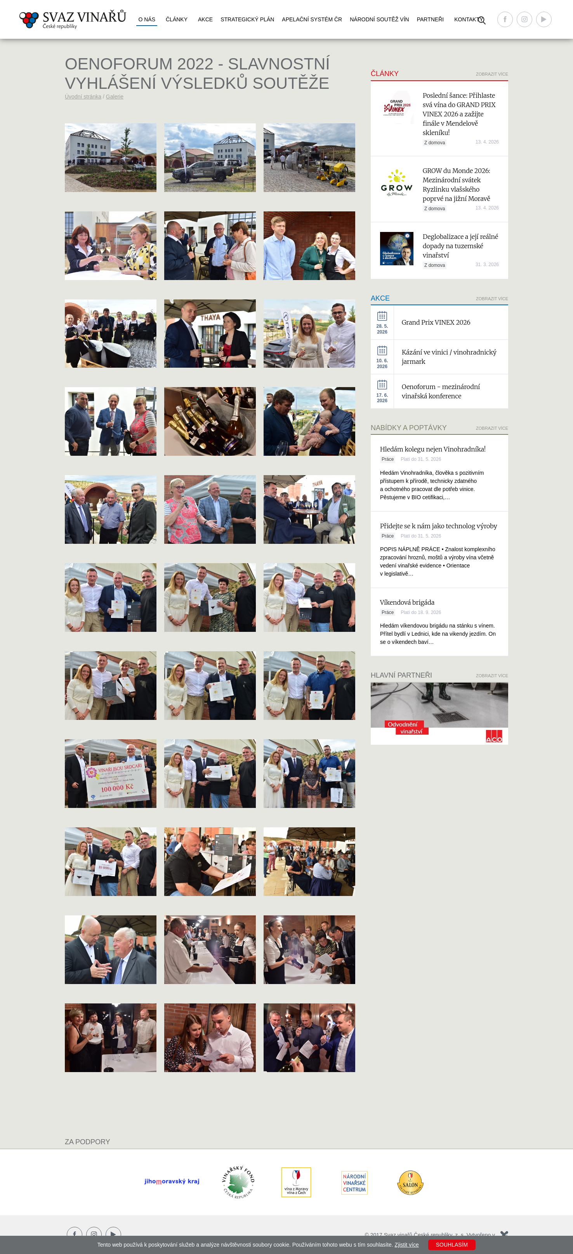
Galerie (114, 96)
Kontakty (468, 19)
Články (177, 19)
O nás (146, 19)
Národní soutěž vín (379, 19)
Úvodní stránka (83, 96)
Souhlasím (452, 1245)
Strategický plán (247, 19)
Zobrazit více (492, 74)
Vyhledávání (482, 20)
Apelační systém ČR (312, 19)
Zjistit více (407, 1245)
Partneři (430, 19)
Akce (205, 19)
